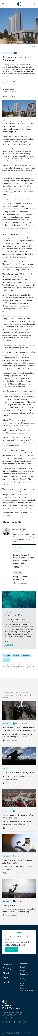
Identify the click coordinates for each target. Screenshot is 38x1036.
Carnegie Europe (22, 53)
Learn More (9, 644)
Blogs (22, 970)
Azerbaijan (25, 655)
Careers (22, 983)
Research (7, 963)
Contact (22, 978)
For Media (23, 988)
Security (7, 655)
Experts (6, 977)
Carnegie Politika (21, 723)
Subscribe (11, 949)
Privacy (22, 986)
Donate (6, 981)
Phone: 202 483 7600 (9, 1016)
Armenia (6, 660)
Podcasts (24, 974)
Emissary (18, 856)
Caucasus (16, 655)
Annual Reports (25, 981)
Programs (24, 963)
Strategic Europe (20, 901)
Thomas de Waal (9, 90)
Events (23, 967)
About (5, 972)
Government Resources (27, 990)
